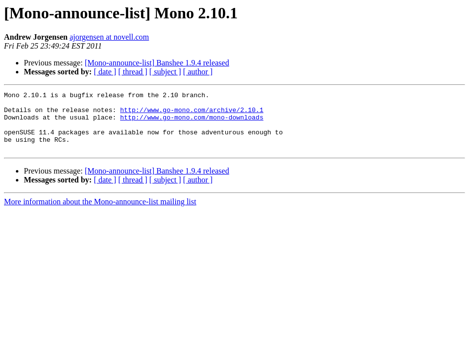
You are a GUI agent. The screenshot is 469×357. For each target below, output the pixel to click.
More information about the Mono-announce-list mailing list (100, 213)
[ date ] (105, 71)
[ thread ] (132, 71)
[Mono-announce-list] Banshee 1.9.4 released (157, 63)
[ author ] (198, 71)
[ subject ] (165, 71)
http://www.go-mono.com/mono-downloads (192, 123)
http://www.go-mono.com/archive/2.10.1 (192, 114)
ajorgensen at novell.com (109, 37)
